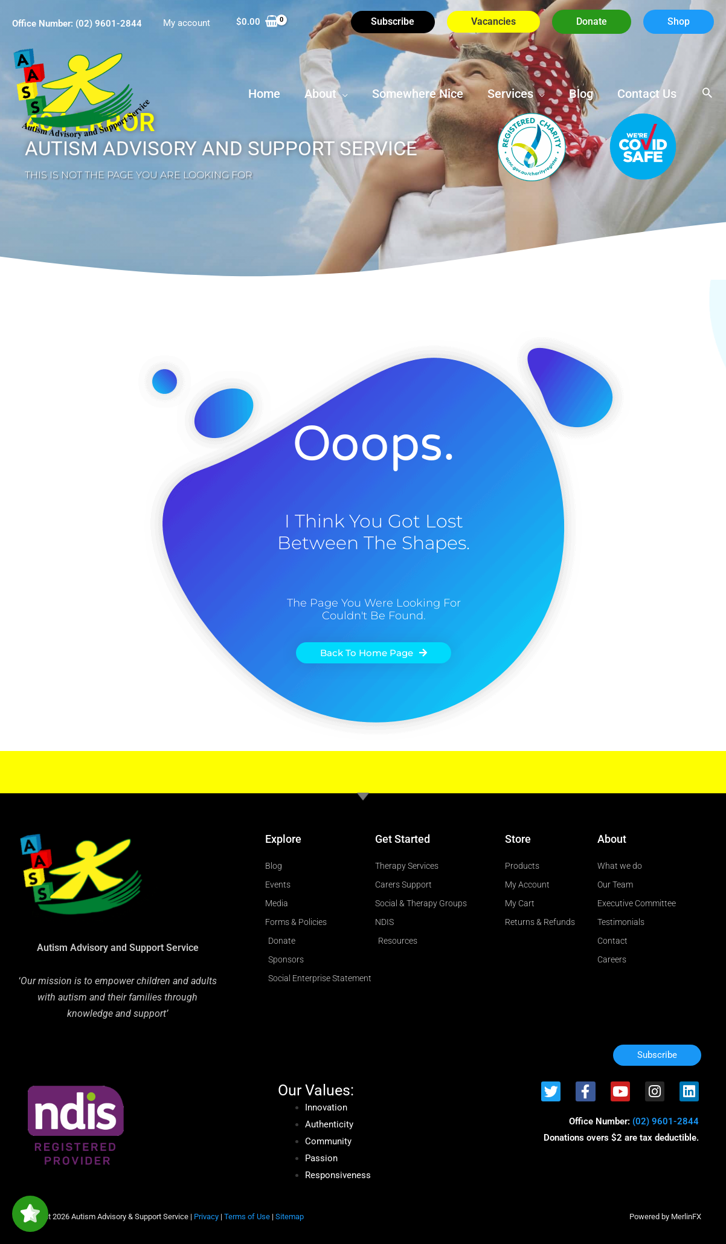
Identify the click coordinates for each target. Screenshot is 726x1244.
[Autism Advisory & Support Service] (81, 92)
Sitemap (289, 1216)
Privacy (206, 1216)
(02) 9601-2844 (108, 23)
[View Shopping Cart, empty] (257, 22)
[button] (591, 22)
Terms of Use (247, 1216)
